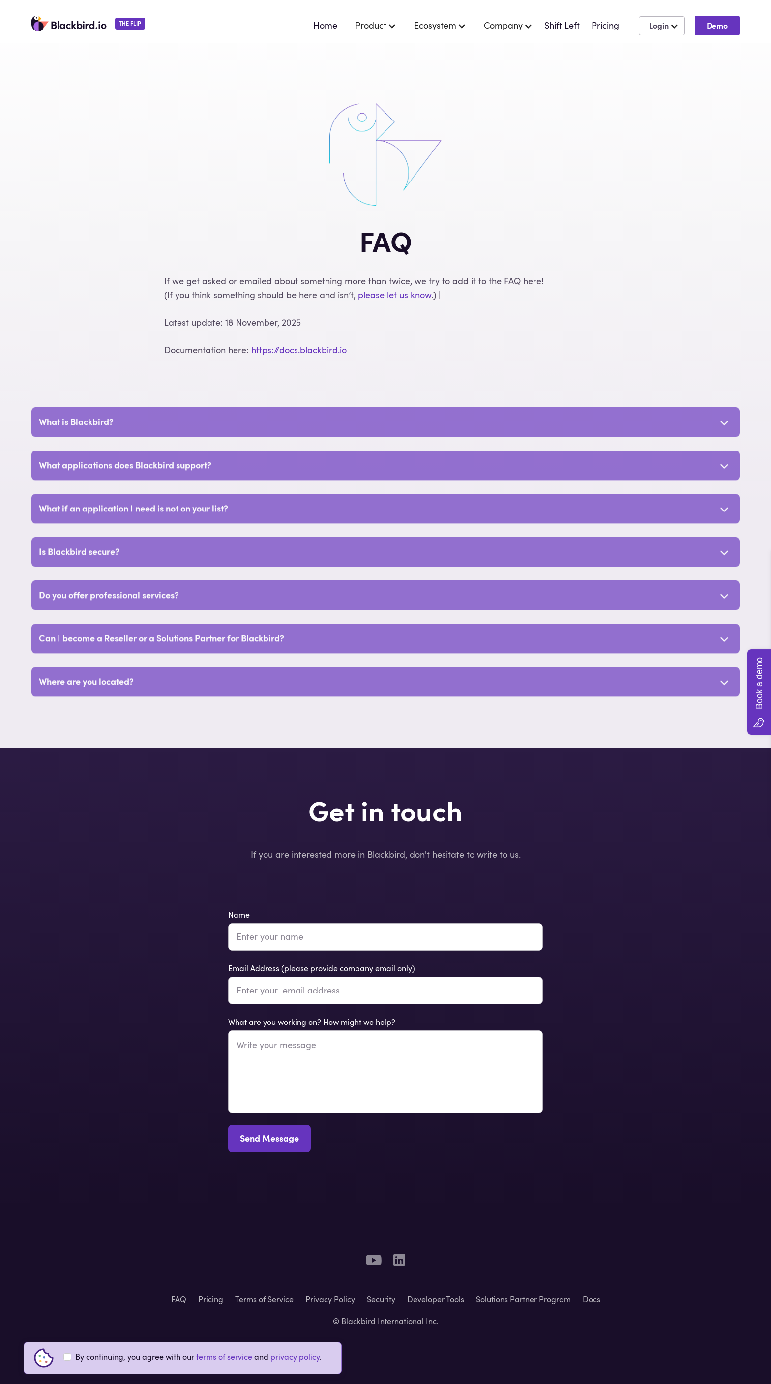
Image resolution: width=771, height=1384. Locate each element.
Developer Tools (435, 1299)
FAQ (178, 1299)
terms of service (224, 1357)
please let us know (394, 295)
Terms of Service (264, 1299)
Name (239, 915)
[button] (370, 25)
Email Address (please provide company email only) (321, 968)
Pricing (210, 1299)
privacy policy (295, 1357)
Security (381, 1299)
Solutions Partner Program (523, 1299)
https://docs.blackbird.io (299, 350)
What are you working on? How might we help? (311, 1022)
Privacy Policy (330, 1299)
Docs (591, 1299)
